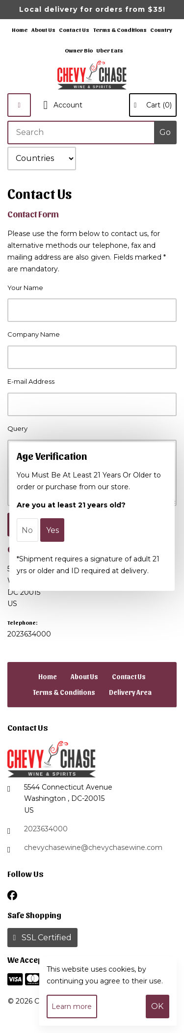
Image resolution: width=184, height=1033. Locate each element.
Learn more (72, 1006)
